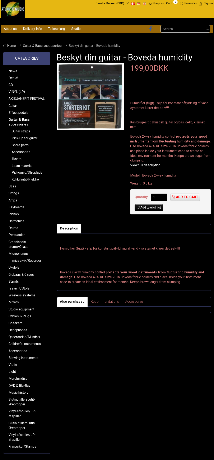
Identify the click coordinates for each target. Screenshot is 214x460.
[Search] (207, 29)
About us (10, 29)
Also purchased (72, 302)
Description (69, 228)
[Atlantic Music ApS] (13, 8)
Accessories (134, 302)
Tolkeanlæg (56, 29)
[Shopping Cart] (163, 3)
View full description (145, 165)
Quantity (142, 197)
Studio (76, 29)
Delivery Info (32, 29)
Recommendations (105, 302)
